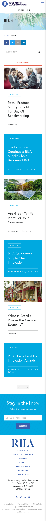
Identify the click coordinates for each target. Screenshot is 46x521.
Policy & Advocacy (23, 454)
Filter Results (23, 62)
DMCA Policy (37, 504)
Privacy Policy (9, 504)
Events (23, 462)
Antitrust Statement (25, 506)
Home (6, 35)
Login (21, 10)
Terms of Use (23, 504)
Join (28, 10)
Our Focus (23, 450)
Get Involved (23, 466)
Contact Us (23, 474)
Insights (23, 458)
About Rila (23, 470)
